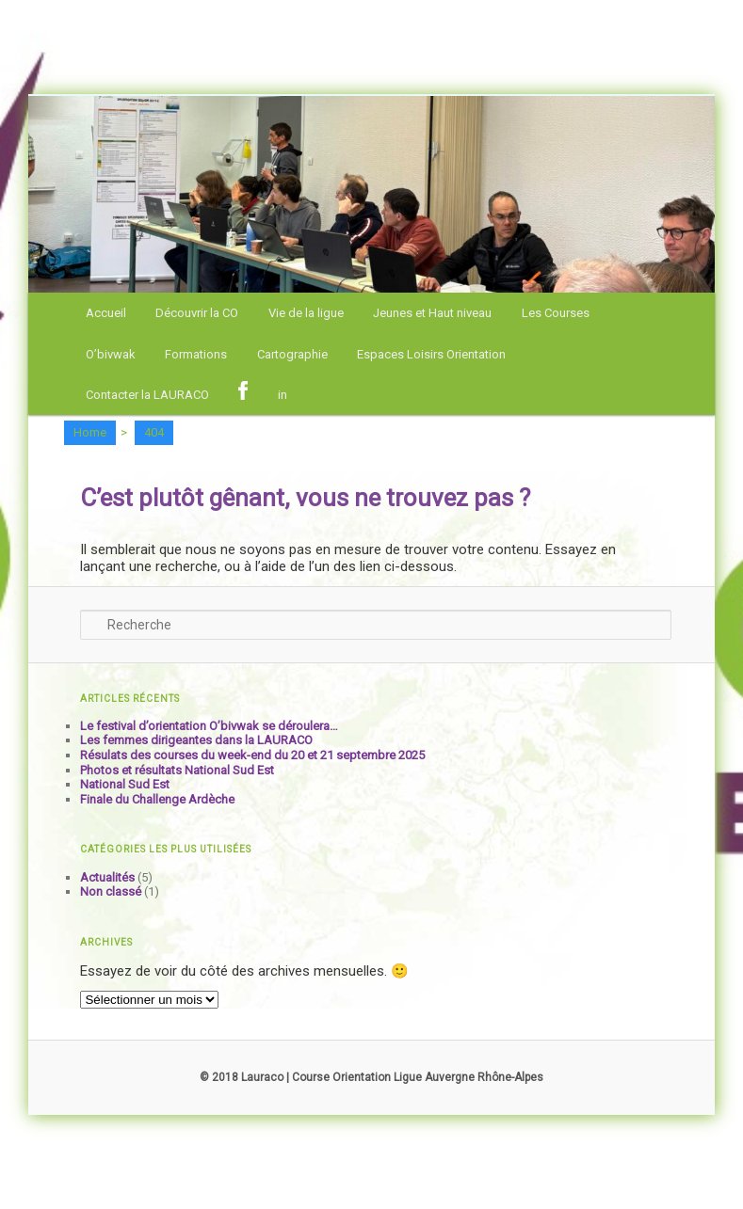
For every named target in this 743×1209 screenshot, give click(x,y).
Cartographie (292, 354)
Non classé (110, 891)
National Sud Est (125, 784)
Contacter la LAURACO (147, 395)
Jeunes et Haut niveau (432, 313)
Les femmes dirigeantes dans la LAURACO (196, 740)
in (282, 395)
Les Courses (556, 313)
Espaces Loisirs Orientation (431, 354)
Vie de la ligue (306, 313)
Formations (196, 354)
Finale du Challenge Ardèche (157, 799)
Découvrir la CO (196, 313)
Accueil (106, 313)
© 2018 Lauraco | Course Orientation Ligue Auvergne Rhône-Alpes (371, 1077)
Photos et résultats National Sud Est (177, 770)
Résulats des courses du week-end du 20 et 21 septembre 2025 (252, 755)
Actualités (107, 877)
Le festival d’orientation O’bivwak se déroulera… (209, 726)
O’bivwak (111, 354)
